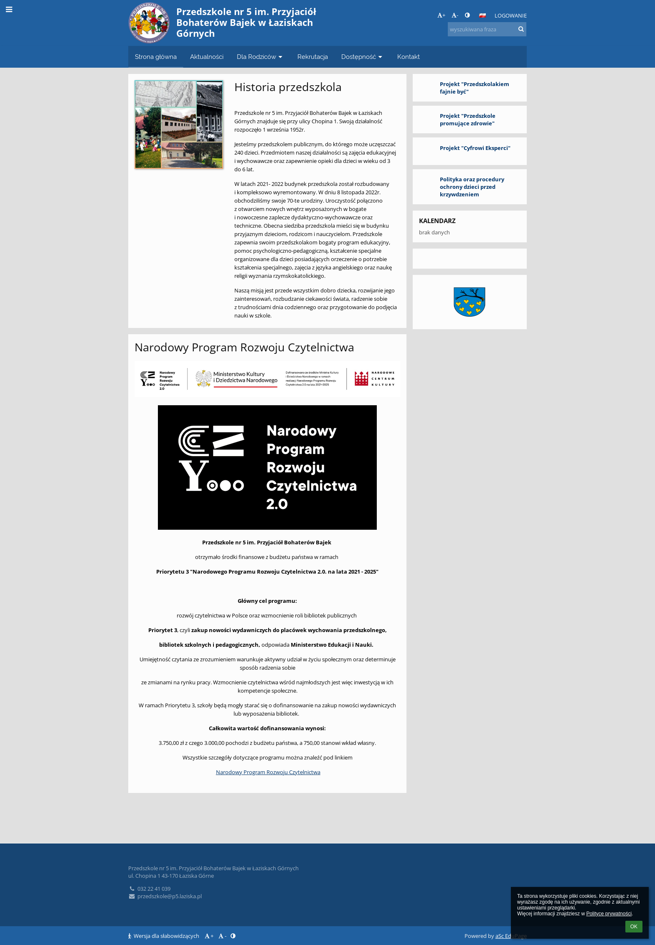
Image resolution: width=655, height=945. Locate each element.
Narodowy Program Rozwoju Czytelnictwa (268, 772)
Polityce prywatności (609, 914)
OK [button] (633, 927)
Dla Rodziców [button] (260, 56)
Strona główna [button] (156, 56)
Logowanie (511, 15)
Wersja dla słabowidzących (164, 936)
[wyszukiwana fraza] (487, 29)
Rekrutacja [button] (312, 56)
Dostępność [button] (362, 56)
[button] (482, 15)
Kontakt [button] (408, 56)
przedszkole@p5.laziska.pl (165, 896)
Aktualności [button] (206, 56)
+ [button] (441, 15)
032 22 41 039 (149, 888)
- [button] (455, 15)
